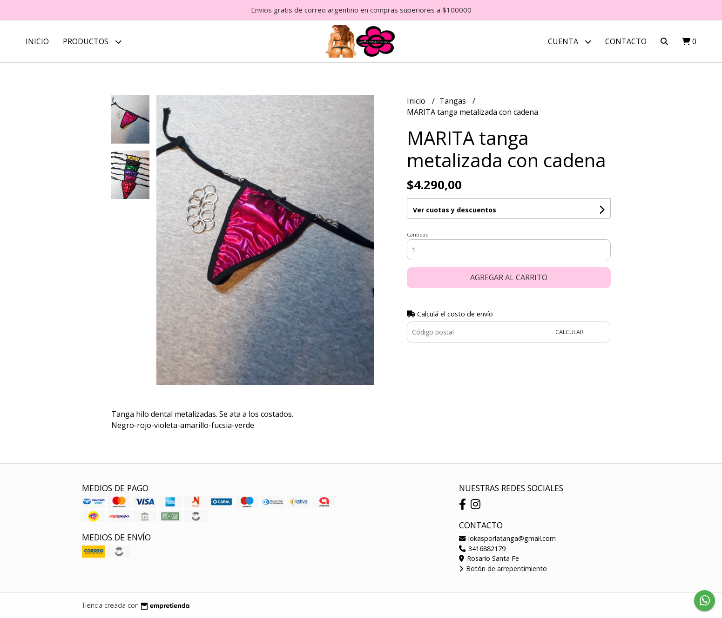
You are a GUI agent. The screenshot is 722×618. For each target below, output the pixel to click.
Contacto (626, 41)
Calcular (569, 332)
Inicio (37, 41)
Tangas (453, 101)
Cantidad (418, 234)
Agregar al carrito (508, 277)
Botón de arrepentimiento (503, 568)
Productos (92, 41)
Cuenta (569, 41)
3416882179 (482, 548)
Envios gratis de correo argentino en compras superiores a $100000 (361, 9)
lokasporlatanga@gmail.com (507, 538)
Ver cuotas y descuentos (454, 209)
